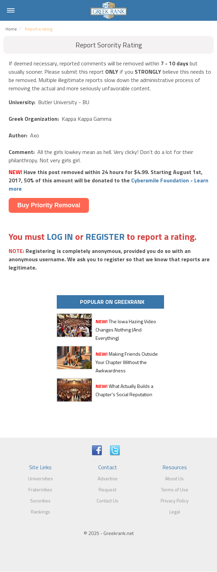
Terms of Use (174, 489)
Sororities (40, 500)
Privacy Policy (175, 500)
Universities (40, 478)
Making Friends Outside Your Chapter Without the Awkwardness (127, 362)
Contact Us (107, 500)
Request (107, 489)
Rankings (40, 511)
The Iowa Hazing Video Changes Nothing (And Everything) (126, 330)
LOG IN (60, 236)
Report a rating (38, 29)
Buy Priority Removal (48, 205)
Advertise (108, 478)
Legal (174, 511)
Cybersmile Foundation (160, 180)
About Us (174, 478)
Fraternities (40, 489)
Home (11, 29)
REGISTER (105, 236)
